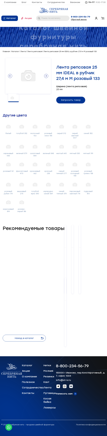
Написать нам (64, 393)
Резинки (48, 376)
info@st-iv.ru (63, 380)
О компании (10, 2)
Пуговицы (49, 393)
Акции (28, 18)
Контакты (37, 2)
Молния (48, 370)
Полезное (28, 382)
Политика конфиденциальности (91, 425)
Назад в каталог (29, 338)
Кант (46, 382)
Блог (24, 2)
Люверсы (49, 407)
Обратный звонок (79, 19)
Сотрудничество (56, 2)
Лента (47, 387)
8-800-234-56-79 (80, 17)
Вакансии (75, 2)
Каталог (11, 18)
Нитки (47, 365)
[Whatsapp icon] (8, 427)
